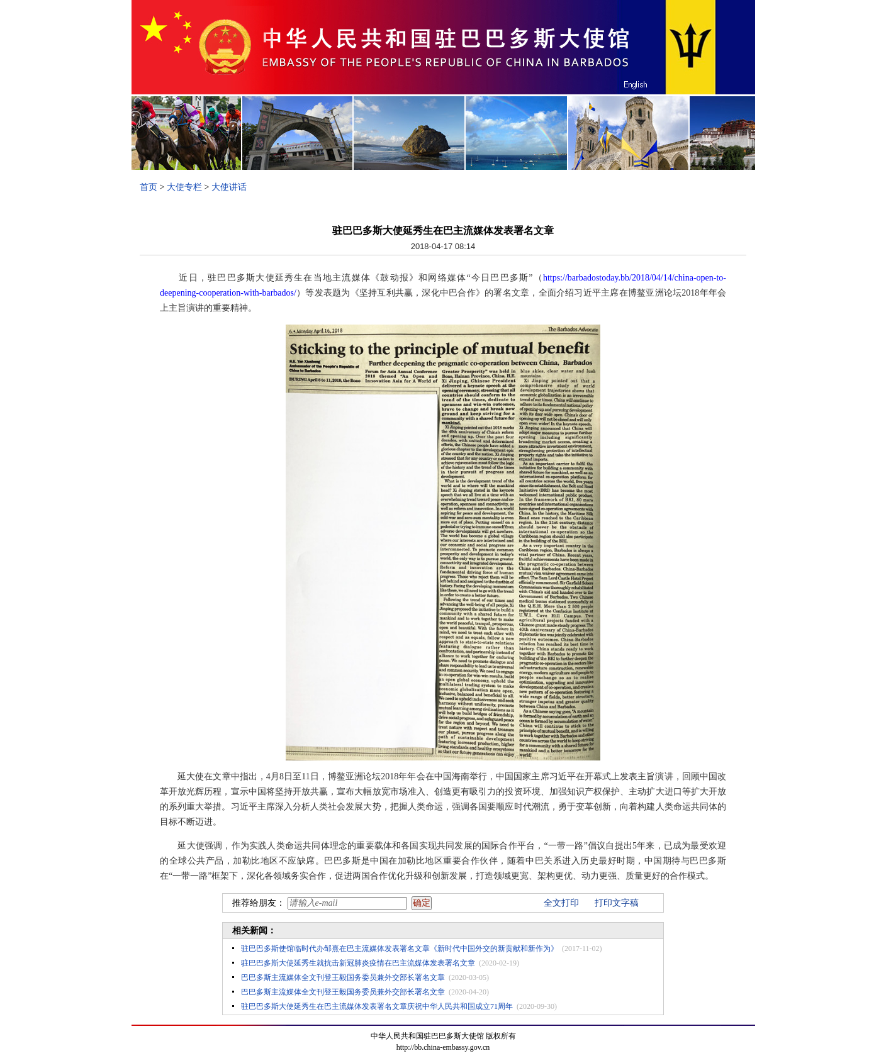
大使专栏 (184, 187)
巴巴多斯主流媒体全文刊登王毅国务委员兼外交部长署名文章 (343, 977)
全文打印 (561, 903)
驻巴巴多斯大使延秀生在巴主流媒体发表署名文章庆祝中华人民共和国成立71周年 (377, 1006)
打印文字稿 (617, 903)
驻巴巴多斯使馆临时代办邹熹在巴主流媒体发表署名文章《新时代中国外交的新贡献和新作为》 (399, 948)
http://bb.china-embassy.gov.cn (443, 1047)
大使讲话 (229, 187)
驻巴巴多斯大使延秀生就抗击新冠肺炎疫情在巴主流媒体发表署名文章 (358, 963)
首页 (148, 187)
